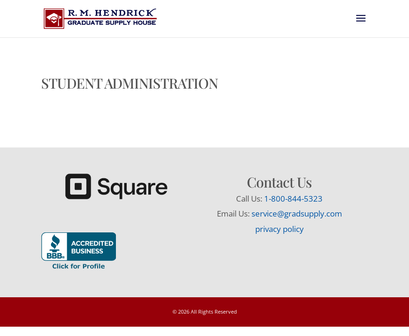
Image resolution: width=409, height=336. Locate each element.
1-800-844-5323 (293, 198)
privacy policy (279, 229)
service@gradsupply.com (296, 213)
